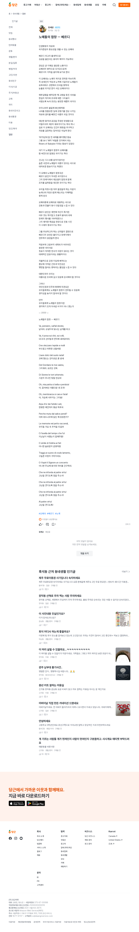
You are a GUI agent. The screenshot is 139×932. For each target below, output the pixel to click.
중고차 (48, 5)
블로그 (39, 851)
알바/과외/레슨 (62, 5)
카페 (104, 5)
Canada (113, 836)
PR (38, 881)
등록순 (41, 532)
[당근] (13, 4)
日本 (111, 844)
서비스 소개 (41, 847)
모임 (97, 5)
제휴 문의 (88, 840)
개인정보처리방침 (24, 922)
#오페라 (42, 513)
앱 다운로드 (124, 5)
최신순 (47, 532)
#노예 (57, 513)
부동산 (37, 5)
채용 (38, 855)
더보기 (126, 571)
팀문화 (39, 844)
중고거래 (27, 5)
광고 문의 (88, 844)
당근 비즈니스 (90, 836)
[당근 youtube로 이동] (21, 838)
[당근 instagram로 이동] (15, 838)
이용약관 (12, 922)
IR (38, 877)
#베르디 (50, 513)
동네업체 (77, 5)
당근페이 (40, 840)
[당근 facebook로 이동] (10, 838)
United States (115, 840)
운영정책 (37, 922)
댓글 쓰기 (84, 553)
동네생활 (88, 5)
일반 (41, 21)
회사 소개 (40, 836)
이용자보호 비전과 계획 (72, 922)
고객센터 (40, 885)
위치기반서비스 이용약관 (52, 922)
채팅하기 (64, 866)
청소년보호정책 (89, 922)
